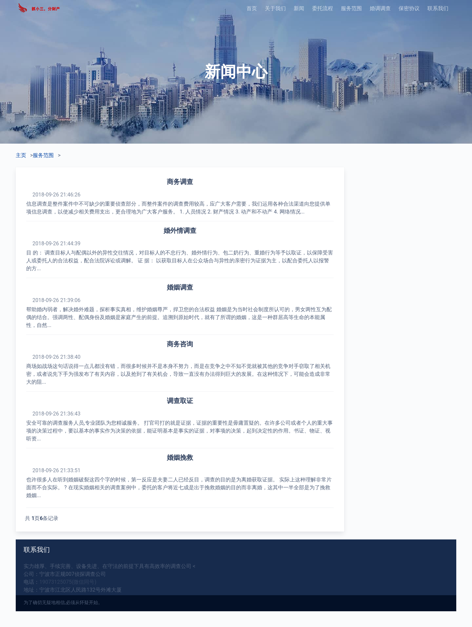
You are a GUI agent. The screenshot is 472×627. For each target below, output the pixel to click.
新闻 (299, 8)
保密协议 (409, 8)
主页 (21, 155)
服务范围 (351, 8)
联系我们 (437, 8)
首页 (251, 8)
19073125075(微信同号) (67, 582)
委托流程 (322, 8)
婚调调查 (380, 8)
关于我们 (275, 8)
